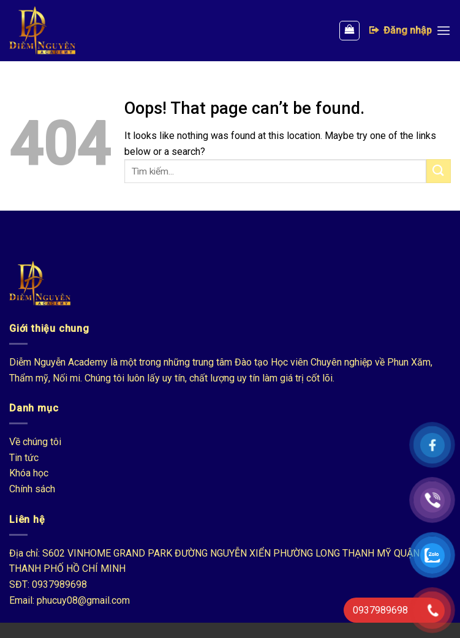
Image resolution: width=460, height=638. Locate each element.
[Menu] (443, 30)
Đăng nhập (400, 30)
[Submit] (438, 171)
